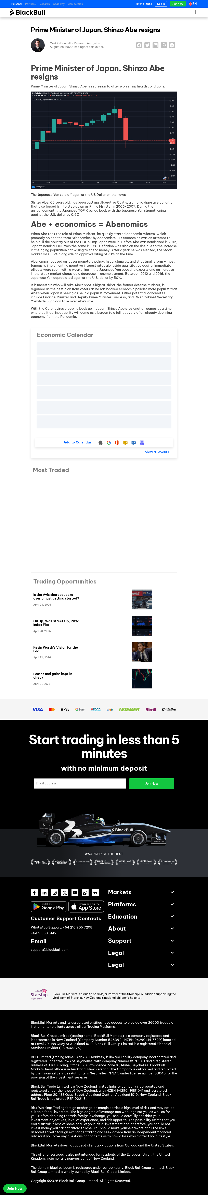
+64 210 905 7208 (77, 927)
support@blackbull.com (49, 950)
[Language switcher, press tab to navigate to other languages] (194, 4)
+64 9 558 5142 (43, 933)
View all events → (159, 452)
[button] (139, 45)
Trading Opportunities (88, 47)
